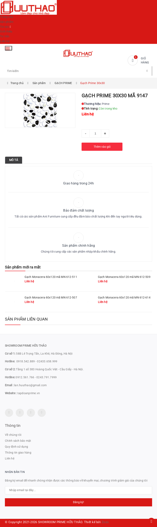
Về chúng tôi (13, 434)
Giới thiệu (6, 31)
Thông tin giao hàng (18, 452)
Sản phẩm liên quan (26, 319)
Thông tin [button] (13, 425)
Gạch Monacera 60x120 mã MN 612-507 (51, 297)
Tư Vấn (5, 36)
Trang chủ (6, 17)
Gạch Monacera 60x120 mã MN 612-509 (124, 276)
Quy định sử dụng (16, 446)
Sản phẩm (6, 21)
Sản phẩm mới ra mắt (22, 267)
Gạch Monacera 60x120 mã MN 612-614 (124, 297)
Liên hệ (4, 41)
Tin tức (4, 26)
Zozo (105, 522)
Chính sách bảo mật (18, 440)
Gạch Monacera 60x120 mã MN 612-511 (51, 276)
